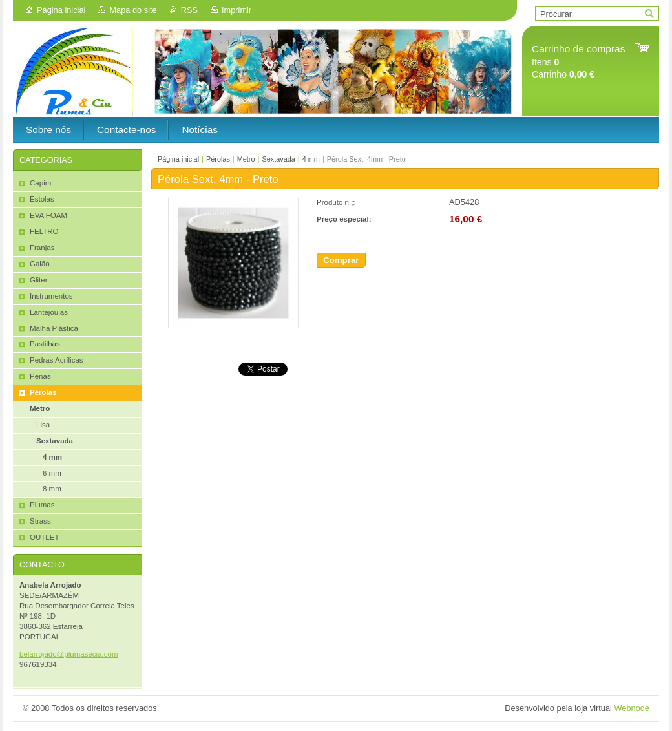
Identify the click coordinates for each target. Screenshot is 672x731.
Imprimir (236, 10)
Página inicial (61, 10)
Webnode (631, 708)
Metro (246, 159)
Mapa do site (132, 10)
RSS (189, 10)
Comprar (341, 260)
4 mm (311, 159)
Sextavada (278, 159)
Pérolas (218, 159)
